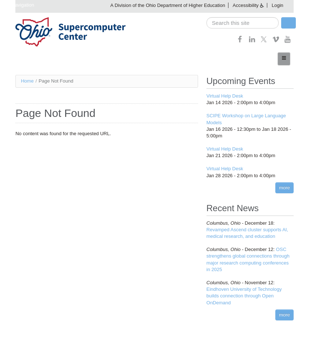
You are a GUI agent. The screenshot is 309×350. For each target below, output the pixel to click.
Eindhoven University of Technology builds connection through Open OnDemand (244, 295)
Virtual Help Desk (224, 96)
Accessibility (246, 5)
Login (277, 5)
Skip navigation (18, 5)
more (284, 187)
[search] (242, 22)
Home (27, 81)
